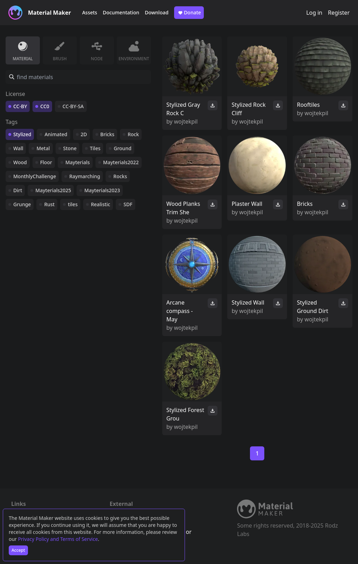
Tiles (95, 148)
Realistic (100, 204)
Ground (122, 148)
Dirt (17, 190)
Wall (18, 148)
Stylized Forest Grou (185, 414)
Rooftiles (308, 105)
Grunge (22, 204)
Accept (18, 550)
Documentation (121, 12)
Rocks (120, 176)
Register (339, 12)
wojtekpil (186, 121)
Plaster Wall (246, 204)
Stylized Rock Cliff (248, 109)
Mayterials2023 (102, 190)
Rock (133, 134)
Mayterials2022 (121, 162)
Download (157, 12)
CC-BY (20, 106)
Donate (189, 12)
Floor (46, 162)
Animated (55, 134)
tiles (73, 204)
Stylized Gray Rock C (183, 109)
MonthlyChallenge (34, 176)
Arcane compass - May (179, 311)
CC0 (44, 106)
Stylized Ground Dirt (312, 307)
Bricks (107, 134)
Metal (43, 148)
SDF (127, 204)
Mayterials (77, 162)
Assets (89, 12)
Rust (49, 204)
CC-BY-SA (73, 106)
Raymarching (84, 176)
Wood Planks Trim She (183, 208)
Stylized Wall (247, 302)
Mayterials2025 (53, 190)
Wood (20, 162)
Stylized (22, 134)
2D (84, 134)
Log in (314, 12)
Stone (70, 148)
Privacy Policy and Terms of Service (58, 539)
